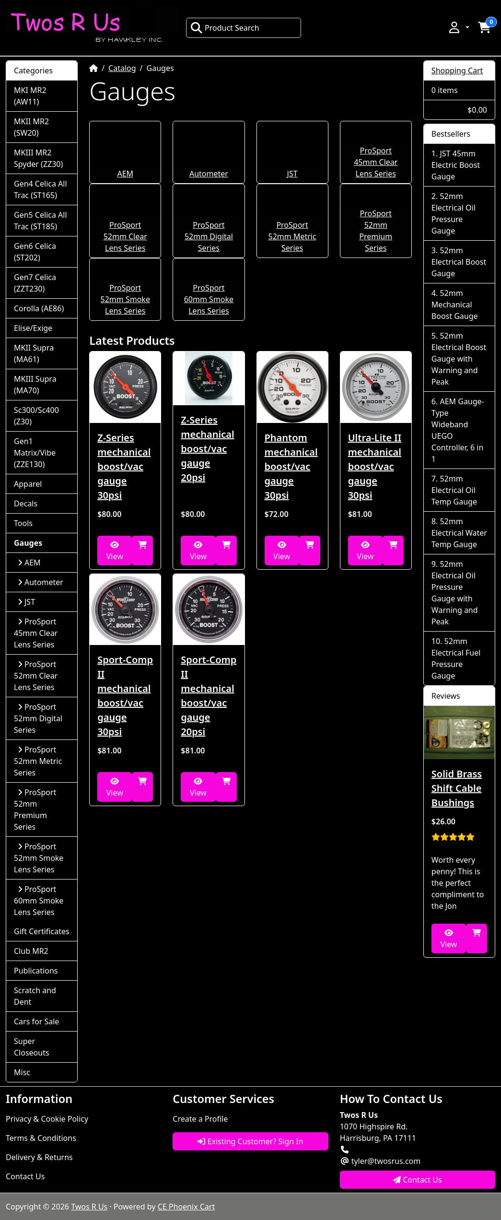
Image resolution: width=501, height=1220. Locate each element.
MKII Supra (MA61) (34, 353)
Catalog (122, 68)
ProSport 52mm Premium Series (35, 809)
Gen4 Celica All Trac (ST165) (40, 189)
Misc (22, 1072)
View (114, 551)
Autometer (208, 173)
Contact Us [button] (417, 1179)
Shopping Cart (457, 70)
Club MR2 (31, 951)
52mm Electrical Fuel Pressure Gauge (456, 658)
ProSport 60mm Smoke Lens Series (208, 299)
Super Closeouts (31, 1047)
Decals (25, 503)
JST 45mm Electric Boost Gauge (455, 165)
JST (292, 173)
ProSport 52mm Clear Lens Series (125, 236)
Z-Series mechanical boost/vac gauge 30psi (124, 466)
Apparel (28, 484)
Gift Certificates (42, 931)
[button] (458, 27)
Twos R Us (89, 1206)
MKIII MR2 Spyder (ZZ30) (38, 158)
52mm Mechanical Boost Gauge (454, 304)
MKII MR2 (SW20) (31, 127)
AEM (125, 173)
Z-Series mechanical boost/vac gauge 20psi (207, 448)
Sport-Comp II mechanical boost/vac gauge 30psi (125, 695)
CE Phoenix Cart (186, 1206)
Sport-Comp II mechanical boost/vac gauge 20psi (208, 695)
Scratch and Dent (35, 996)
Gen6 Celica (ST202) (35, 252)
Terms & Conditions (41, 1138)
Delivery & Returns (39, 1157)
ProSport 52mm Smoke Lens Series (125, 299)
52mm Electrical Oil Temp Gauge (454, 490)
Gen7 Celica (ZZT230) (35, 283)
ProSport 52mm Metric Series (292, 236)
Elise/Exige (33, 328)
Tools (23, 523)
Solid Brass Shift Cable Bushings (456, 788)
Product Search (224, 28)
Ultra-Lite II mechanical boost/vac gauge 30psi (375, 466)
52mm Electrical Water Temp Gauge (459, 533)
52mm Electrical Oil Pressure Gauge (453, 213)
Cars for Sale (36, 1021)
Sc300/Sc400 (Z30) (36, 416)
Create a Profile (200, 1119)
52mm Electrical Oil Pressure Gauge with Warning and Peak (454, 593)
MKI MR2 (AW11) (30, 96)
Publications (36, 970)
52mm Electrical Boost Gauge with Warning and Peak (458, 358)
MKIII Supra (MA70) (35, 385)
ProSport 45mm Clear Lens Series (375, 162)
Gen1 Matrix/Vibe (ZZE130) (35, 452)
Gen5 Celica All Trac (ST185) (40, 221)
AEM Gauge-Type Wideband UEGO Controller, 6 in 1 (457, 430)
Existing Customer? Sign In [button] (250, 1141)
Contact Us (25, 1176)
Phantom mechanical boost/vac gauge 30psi (291, 466)
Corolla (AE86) (39, 308)
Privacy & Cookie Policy (47, 1119)
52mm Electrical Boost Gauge (458, 262)
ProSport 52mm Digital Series (209, 236)
